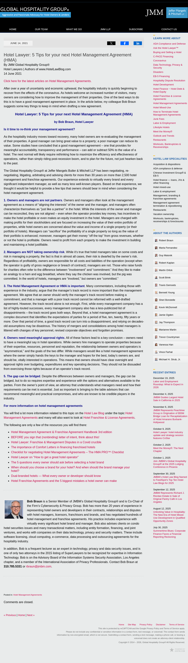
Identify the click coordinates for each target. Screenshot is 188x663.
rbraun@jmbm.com (38, 566)
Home (12, 29)
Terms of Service (176, 624)
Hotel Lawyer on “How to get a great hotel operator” (45, 457)
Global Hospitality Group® (154, 642)
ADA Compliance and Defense (169, 43)
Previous (10, 615)
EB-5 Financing (161, 76)
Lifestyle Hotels (161, 127)
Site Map (132, 624)
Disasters (158, 72)
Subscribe (136, 29)
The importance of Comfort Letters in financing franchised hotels (53, 447)
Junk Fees (158, 119)
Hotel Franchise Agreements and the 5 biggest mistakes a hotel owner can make (64, 480)
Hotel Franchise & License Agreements (109, 417)
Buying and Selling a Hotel (167, 52)
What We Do (74, 29)
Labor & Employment (164, 123)
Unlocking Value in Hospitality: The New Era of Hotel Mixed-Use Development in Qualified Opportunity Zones (169, 516)
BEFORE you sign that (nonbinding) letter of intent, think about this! (55, 437)
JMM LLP (105, 29)
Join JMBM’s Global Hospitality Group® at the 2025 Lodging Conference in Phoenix (169, 464)
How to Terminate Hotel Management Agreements (167, 113)
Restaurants (159, 139)
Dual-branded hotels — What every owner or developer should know (56, 475)
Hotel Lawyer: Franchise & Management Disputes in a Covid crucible (56, 442)
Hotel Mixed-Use (162, 107)
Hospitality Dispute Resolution (169, 80)
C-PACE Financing (163, 56)
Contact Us (169, 29)
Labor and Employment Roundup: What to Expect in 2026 (168, 384)
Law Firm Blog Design (177, 650)
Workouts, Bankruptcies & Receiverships (167, 145)
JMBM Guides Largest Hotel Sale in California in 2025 (168, 399)
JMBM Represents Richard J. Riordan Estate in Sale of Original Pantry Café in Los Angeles (168, 497)
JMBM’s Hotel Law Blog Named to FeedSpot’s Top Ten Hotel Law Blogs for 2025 (170, 480)
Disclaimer (160, 624)
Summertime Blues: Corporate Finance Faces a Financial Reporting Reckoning (169, 533)
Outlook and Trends (163, 135)
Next (30, 615)
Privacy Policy (146, 624)
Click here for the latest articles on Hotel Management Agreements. (48, 81)
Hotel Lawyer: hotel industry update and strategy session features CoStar (168, 435)
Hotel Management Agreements (27, 595)
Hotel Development (163, 84)
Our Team (41, 29)
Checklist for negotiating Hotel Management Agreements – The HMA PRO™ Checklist (67, 452)
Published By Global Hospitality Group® (165, 12)
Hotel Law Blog (35, 12)
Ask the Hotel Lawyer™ (165, 48)
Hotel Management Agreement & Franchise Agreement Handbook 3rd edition (61, 432)
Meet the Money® (162, 131)
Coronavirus (159, 60)
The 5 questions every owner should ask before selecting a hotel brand (57, 462)
